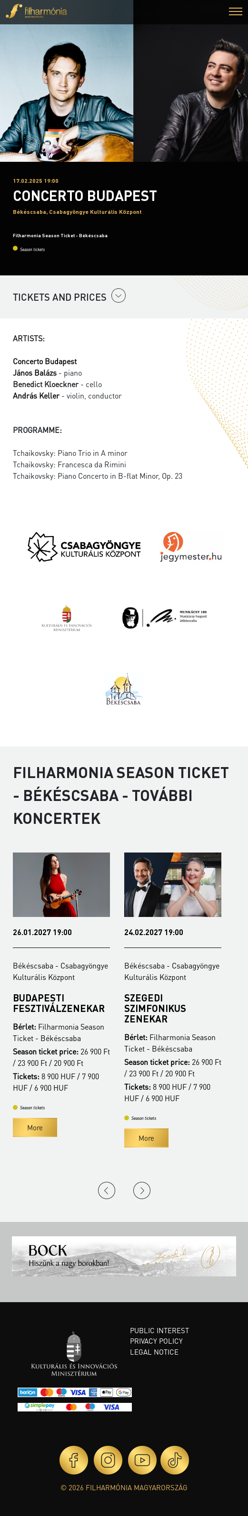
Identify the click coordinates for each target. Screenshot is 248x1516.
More (35, 1127)
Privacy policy (156, 1341)
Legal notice (154, 1352)
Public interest (159, 1330)
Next (141, 1190)
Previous (106, 1190)
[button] (235, 13)
